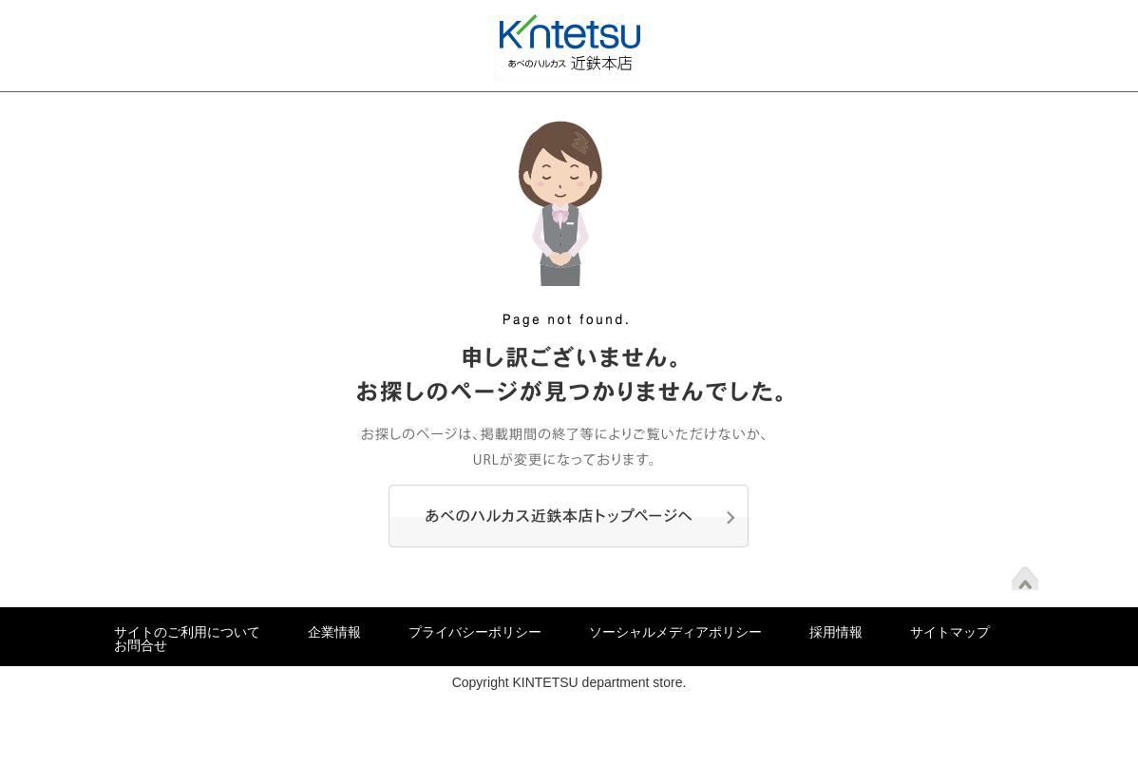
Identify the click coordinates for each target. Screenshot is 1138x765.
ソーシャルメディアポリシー (675, 632)
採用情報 (836, 632)
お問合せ (140, 645)
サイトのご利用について (187, 632)
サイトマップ (950, 632)
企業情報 (334, 632)
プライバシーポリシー (474, 632)
